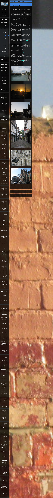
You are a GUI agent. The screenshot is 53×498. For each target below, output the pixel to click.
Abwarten (4, 338)
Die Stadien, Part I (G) (4, 19)
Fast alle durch (4, 476)
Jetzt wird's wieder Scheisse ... (4, 215)
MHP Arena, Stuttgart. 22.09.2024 (4, 111)
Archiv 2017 (4, 39)
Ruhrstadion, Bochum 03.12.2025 (4, 389)
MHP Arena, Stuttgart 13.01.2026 (4, 420)
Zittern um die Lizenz (4, 61)
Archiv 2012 (4, 32)
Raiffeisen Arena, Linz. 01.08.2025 (4, 301)
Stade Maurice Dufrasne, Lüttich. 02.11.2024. (4, 140)
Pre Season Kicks (4, 74)
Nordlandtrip (4, 251)
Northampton (4, 83)
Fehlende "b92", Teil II (4, 427)
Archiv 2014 (4, 35)
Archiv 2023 (4, 48)
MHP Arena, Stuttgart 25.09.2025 (4, 342)
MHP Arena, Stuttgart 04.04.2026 (4, 481)
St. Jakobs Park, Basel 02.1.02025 (4, 353)
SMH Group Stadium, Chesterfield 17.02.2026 (4, 447)
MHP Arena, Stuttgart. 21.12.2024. (4, 170)
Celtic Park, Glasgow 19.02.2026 (4, 449)
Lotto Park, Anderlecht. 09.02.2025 (4, 209)
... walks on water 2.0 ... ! (4, 52)
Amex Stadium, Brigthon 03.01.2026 (4, 411)
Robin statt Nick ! (4, 430)
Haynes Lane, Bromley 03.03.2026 (4, 461)
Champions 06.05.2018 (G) (4, 18)
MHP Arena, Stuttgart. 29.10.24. (4, 136)
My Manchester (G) (4, 25)
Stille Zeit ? (4, 172)
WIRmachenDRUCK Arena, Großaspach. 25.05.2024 (4, 60)
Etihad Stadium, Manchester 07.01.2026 (4, 418)
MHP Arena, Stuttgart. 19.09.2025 (4, 336)
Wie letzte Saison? (4, 332)
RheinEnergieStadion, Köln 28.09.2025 (4, 351)
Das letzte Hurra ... (4, 409)
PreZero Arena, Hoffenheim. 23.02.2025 (4, 218)
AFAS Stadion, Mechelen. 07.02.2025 (4, 204)
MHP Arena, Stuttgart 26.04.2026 (4, 496)
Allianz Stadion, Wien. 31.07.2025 (4, 298)
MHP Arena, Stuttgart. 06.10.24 (4, 120)
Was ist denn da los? (4, 363)
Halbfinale (4, 224)
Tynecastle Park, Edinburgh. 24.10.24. (4, 131)
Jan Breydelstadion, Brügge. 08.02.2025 (4, 206)
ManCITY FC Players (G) (4, 22)
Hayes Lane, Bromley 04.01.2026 (4, 413)
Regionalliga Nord (4, 123)
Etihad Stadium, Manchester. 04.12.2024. (4, 160)
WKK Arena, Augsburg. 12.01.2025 (4, 186)
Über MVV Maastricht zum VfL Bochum (4, 234)
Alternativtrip (4, 121)
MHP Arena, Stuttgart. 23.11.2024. (4, 153)
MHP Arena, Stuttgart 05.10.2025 (4, 355)
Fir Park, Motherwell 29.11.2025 (4, 384)
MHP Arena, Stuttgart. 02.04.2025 (4, 237)
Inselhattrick (4, 379)
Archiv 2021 (4, 45)
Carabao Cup (4, 287)
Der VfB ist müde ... (4, 144)
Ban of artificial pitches (4, 407)
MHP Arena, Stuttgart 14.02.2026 (4, 445)
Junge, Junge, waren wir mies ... (4, 394)
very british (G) (4, 12)
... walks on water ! (4, 51)
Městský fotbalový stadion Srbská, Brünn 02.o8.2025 (4, 306)
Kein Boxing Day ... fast (4, 378)
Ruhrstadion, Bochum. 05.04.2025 (4, 241)
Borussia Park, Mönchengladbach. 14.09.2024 (4, 107)
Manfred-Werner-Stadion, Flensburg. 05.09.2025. (4, 330)
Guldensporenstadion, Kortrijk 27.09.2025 (4, 348)
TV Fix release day (4, 290)
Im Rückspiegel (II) (4, 270)
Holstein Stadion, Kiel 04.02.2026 (4, 437)
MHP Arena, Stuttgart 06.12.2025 (4, 391)
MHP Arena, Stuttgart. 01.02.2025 (4, 199)
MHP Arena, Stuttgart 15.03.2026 (4, 470)
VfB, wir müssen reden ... (4, 156)
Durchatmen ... (4, 148)
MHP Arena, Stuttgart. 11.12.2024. (4, 165)
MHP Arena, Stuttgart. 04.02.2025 (4, 202)
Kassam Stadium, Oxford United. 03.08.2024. (4, 85)
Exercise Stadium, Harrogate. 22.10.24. (4, 126)
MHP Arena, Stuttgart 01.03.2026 (4, 458)
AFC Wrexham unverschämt (4, 174)
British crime (4, 466)
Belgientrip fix (4, 184)
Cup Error (4, 91)
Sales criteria (4, 295)
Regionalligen (4, 151)
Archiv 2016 (4, 38)
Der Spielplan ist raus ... (4, 64)
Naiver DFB (4, 246)
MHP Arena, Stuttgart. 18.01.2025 (4, 191)
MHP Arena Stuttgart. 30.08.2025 (4, 326)
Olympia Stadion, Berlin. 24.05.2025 (4, 273)
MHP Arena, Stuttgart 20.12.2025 (4, 400)
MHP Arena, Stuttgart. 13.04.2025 (4, 248)
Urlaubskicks (4, 319)
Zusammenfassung (4, 328)
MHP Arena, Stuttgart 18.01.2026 (4, 424)
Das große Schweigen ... (4, 451)
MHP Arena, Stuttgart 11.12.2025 (4, 396)
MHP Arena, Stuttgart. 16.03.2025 (4, 231)
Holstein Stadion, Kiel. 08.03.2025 (4, 226)
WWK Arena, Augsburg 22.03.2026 (4, 473)
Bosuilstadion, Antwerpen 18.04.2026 (4, 489)
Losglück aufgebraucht (4, 456)
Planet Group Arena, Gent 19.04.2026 (4, 491)
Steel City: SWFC (4, 477)
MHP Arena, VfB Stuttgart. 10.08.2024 (4, 90)
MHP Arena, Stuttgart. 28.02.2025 (4, 222)
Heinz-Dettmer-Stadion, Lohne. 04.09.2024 (4, 100)
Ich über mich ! (4, 9)
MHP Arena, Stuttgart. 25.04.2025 (4, 256)
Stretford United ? (4, 168)
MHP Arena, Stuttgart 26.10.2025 (4, 365)
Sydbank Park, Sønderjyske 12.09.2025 (4, 334)
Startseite (12, 1)
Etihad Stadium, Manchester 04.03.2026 (4, 463)
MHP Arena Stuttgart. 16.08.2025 (4, 318)
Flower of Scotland (4, 406)
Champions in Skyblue (4, 474)
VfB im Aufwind (4, 375)
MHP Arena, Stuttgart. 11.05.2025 (4, 267)
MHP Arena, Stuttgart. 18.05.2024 (4, 56)
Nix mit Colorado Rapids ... (4, 183)
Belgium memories (4, 220)
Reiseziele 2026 (4, 422)
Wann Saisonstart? (4, 284)
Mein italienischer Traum (4, 369)
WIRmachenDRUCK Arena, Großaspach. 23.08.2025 (4, 321)
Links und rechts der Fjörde (4, 228)
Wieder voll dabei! (4, 288)
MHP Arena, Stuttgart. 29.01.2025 (4, 197)
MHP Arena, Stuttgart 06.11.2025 (4, 371)
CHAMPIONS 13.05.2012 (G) (4, 15)
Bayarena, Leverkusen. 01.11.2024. (4, 138)
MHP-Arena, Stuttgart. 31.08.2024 (4, 98)
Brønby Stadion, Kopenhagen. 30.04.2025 (4, 261)
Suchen (31, 3)
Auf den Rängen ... (4, 277)
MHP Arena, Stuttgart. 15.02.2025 (4, 212)
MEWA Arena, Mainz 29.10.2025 (4, 367)
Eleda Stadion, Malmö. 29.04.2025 (4, 258)
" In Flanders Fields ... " (4, 360)
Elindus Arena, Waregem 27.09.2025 (4, 346)
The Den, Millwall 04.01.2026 (4, 415)
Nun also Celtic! (4, 438)
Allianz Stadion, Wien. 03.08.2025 (4, 309)
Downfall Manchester (4, 232)
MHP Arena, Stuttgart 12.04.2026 (4, 484)
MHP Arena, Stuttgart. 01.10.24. (4, 116)
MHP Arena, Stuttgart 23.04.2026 (4, 494)
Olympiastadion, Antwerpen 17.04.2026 (4, 487)
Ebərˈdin (4, 403)
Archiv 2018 (4, 41)
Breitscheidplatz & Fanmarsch (4, 276)
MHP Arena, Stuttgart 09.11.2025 (4, 373)
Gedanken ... (4, 398)
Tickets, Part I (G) (4, 29)
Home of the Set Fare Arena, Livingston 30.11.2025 (4, 386)
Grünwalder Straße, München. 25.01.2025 (4, 195)
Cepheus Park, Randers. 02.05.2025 (4, 263)
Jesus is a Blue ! (4, 54)
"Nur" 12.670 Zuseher (4, 314)
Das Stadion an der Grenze (4, 279)
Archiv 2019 (4, 42)
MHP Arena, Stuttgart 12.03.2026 (4, 468)
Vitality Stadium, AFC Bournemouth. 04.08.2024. (4, 87)
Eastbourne (4, 441)
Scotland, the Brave (4, 357)
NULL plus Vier (4, 281)
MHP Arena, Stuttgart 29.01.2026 (4, 432)
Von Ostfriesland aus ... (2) (4, 114)
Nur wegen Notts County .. (4, 292)
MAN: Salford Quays (4, 177)
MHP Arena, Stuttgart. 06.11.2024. (4, 142)
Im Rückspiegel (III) (4, 271)
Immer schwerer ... (4, 80)
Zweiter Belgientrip (4, 180)
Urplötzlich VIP (4, 310)
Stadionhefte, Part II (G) (4, 28)
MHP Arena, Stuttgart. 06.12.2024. (4, 163)
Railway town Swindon (4, 93)
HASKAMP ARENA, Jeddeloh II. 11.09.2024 (4, 104)
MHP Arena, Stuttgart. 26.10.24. (4, 133)
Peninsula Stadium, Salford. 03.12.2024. (4, 158)
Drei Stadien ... (4, 210)
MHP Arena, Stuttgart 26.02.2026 (4, 454)
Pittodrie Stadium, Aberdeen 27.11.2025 (4, 381)
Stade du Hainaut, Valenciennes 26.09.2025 (4, 344)
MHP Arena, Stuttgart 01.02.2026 (4, 434)
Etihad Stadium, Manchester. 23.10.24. (4, 129)
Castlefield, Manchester (4, 124)
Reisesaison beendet (4, 254)
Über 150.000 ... (4, 243)
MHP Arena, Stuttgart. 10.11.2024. (4, 146)
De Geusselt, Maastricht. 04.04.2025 (4, 239)
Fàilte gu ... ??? (4, 149)
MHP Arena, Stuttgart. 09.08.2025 (4, 312)
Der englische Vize (4, 77)
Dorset (4, 94)
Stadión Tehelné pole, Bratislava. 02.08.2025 (4, 303)
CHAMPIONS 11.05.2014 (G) (4, 16)
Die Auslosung (4, 323)
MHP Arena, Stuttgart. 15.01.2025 (4, 189)
